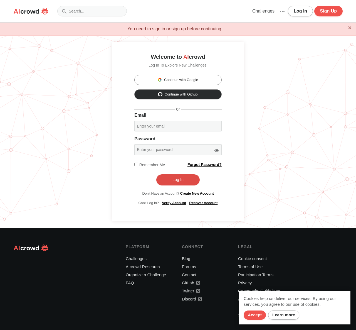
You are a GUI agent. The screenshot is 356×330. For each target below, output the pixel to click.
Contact (189, 274)
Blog (186, 258)
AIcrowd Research (143, 266)
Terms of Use (250, 266)
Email (140, 115)
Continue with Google (178, 80)
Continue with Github (177, 94)
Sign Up (328, 11)
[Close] (350, 28)
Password (144, 138)
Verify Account (174, 203)
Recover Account (203, 203)
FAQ (130, 282)
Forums (189, 266)
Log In (300, 11)
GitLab (191, 282)
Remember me (152, 165)
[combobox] (92, 11)
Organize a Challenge (146, 274)
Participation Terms (255, 274)
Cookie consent (252, 258)
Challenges (263, 11)
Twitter (191, 291)
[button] (282, 11)
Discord (192, 299)
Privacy (245, 282)
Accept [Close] (255, 314)
